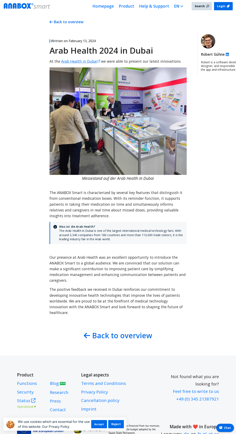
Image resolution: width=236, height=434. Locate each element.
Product (126, 6)
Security (25, 392)
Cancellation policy (100, 400)
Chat (225, 428)
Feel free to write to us (196, 391)
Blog (58, 383)
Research (59, 392)
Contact (58, 409)
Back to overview (67, 21)
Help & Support (154, 6)
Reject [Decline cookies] (116, 424)
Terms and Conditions (103, 383)
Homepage (103, 6)
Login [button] (223, 6)
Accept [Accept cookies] (99, 424)
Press (55, 401)
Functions (27, 383)
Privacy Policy (94, 392)
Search (202, 6)
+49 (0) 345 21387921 (197, 399)
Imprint (89, 409)
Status (27, 403)
